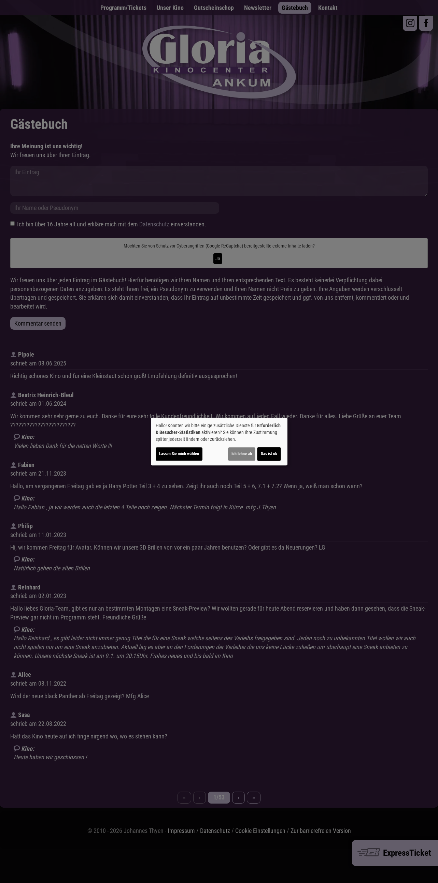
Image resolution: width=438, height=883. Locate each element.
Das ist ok (269, 453)
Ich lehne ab (241, 453)
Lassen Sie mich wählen (179, 453)
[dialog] (219, 441)
